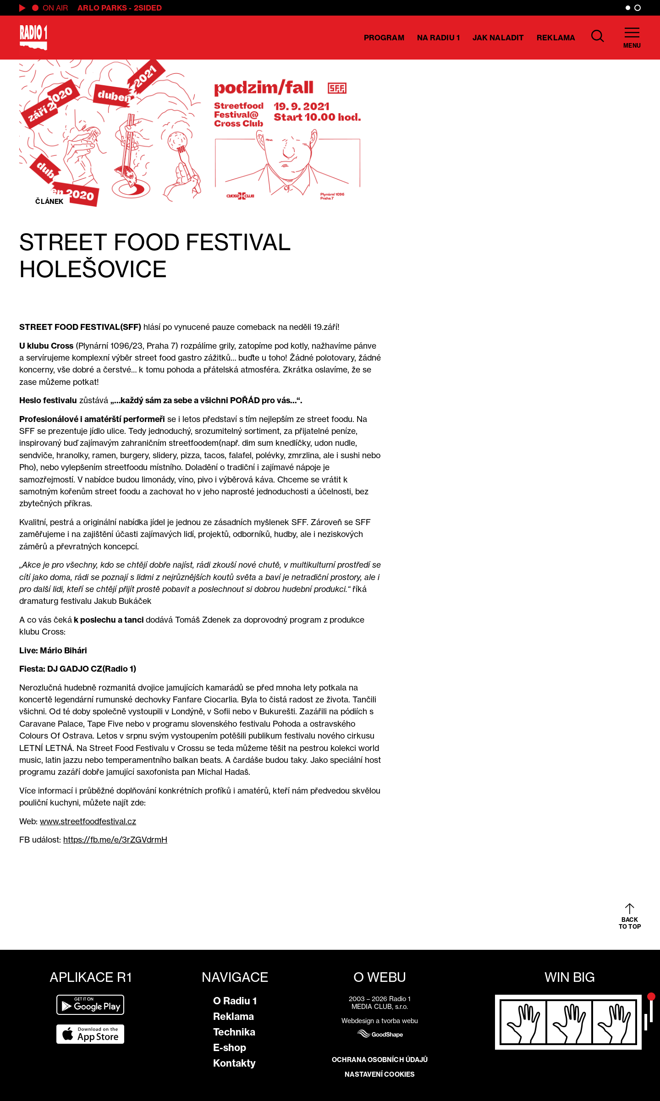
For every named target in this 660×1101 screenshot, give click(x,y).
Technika (234, 1032)
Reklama (556, 37)
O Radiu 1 (235, 1001)
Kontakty (234, 1063)
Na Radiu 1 (438, 37)
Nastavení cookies (380, 1074)
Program (384, 37)
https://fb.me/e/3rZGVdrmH (115, 839)
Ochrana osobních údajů (380, 1060)
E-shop (229, 1047)
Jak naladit (498, 37)
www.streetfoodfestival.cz (88, 821)
